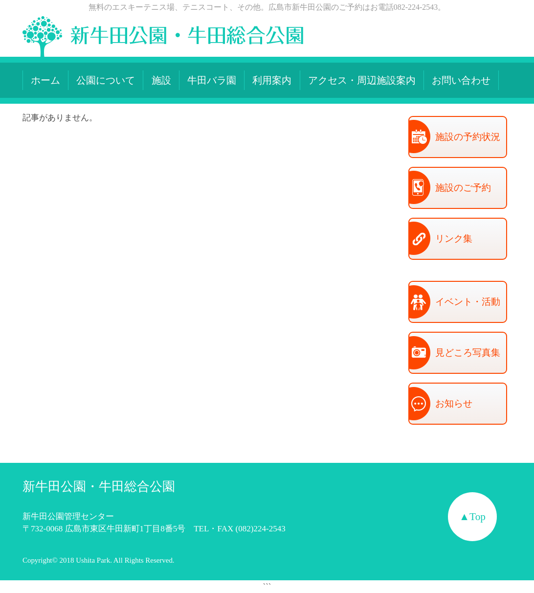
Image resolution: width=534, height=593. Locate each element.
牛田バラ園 (211, 80)
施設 (161, 80)
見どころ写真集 (454, 353)
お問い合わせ (461, 80)
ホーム (45, 80)
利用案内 (271, 80)
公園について (105, 80)
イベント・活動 (454, 302)
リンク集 (440, 239)
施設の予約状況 (454, 137)
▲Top (472, 517)
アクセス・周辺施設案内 (362, 80)
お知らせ (440, 404)
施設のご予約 (450, 188)
